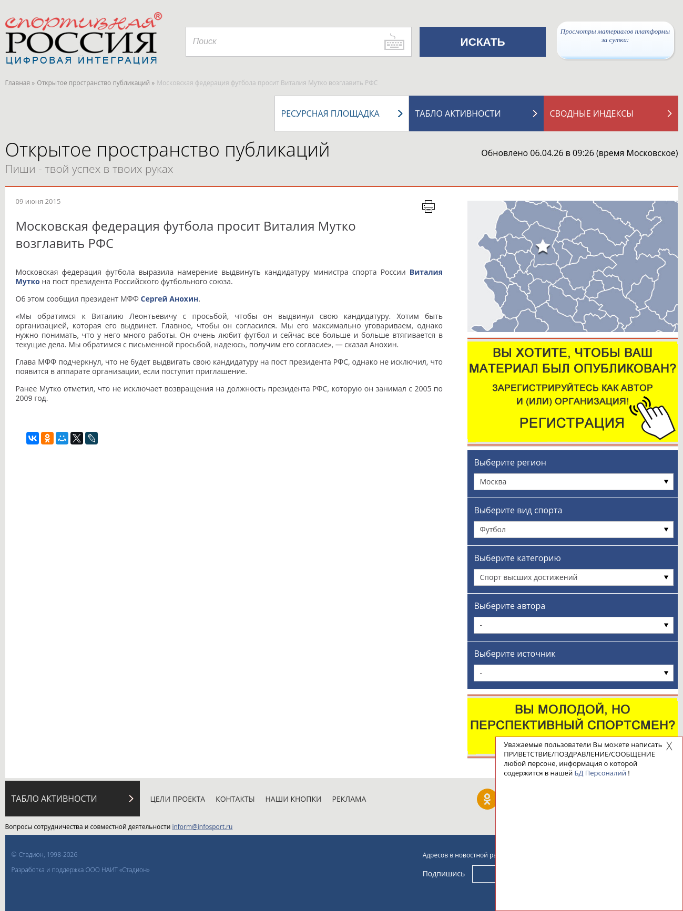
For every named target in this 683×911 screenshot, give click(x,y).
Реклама (349, 799)
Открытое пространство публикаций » (96, 82)
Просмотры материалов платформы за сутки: (615, 35)
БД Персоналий (600, 773)
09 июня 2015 (38, 201)
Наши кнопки (294, 799)
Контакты (235, 799)
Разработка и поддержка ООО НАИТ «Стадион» (81, 869)
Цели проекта (178, 799)
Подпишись (444, 873)
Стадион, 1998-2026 (48, 854)
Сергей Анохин (169, 299)
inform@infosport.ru (202, 826)
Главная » (20, 82)
